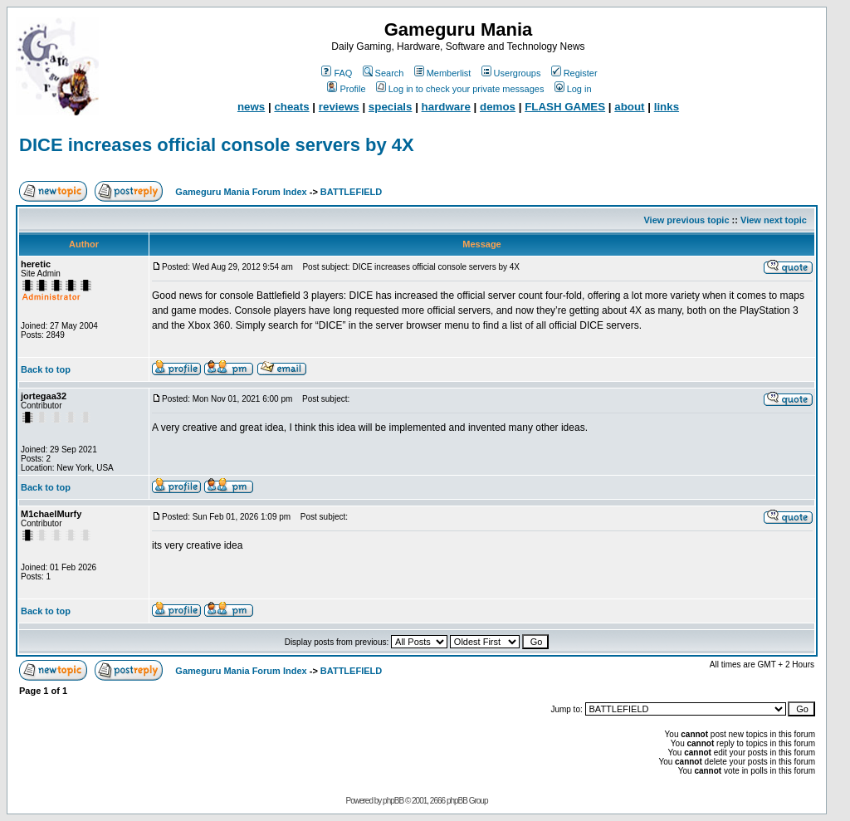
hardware (446, 106)
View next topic (773, 220)
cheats (291, 106)
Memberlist (442, 73)
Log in (573, 89)
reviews (339, 106)
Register (574, 73)
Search (383, 73)
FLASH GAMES (565, 106)
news (251, 106)
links (666, 106)
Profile (346, 89)
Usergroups (511, 73)
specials (391, 106)
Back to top (46, 369)
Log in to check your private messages (460, 89)
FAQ (336, 73)
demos (497, 106)
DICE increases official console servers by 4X (216, 144)
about (629, 106)
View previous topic (686, 220)
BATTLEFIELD (351, 192)
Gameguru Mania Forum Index (240, 192)
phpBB (393, 800)
